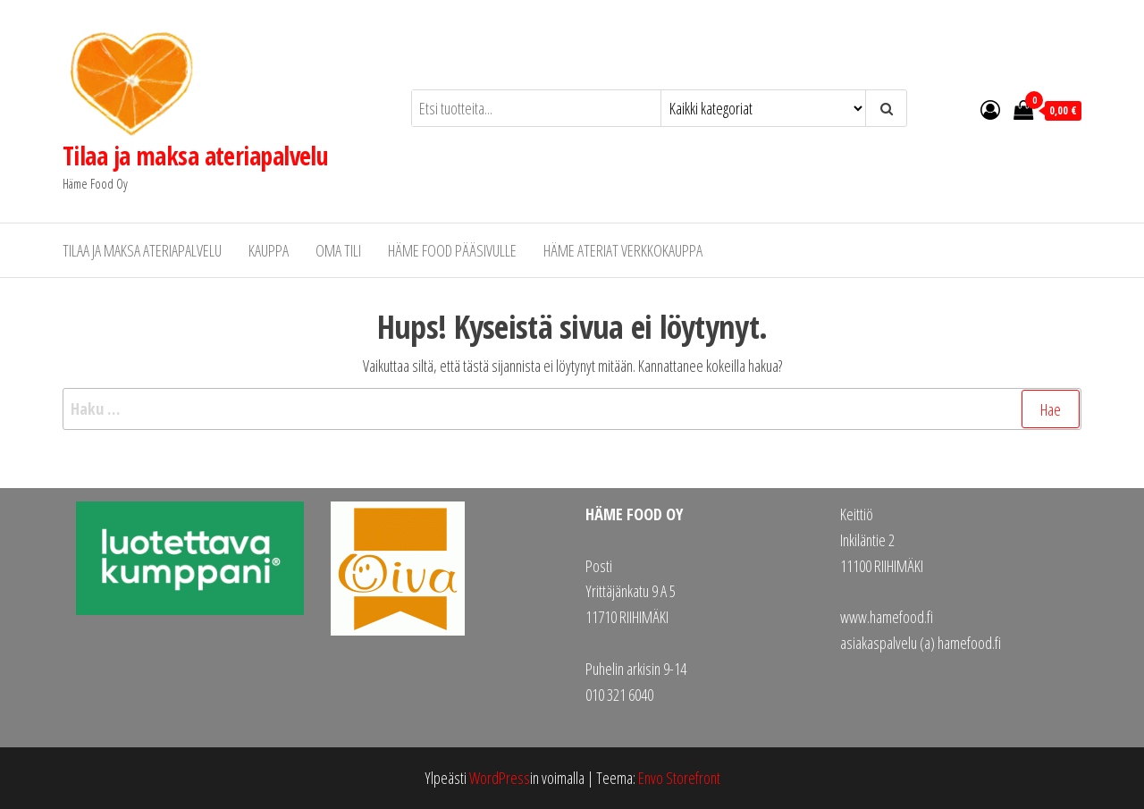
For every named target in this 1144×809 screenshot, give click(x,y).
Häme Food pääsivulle (452, 250)
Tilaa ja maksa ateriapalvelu (195, 156)
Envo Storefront (679, 777)
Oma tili (338, 250)
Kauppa (268, 250)
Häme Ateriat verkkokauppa (622, 250)
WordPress (499, 777)
